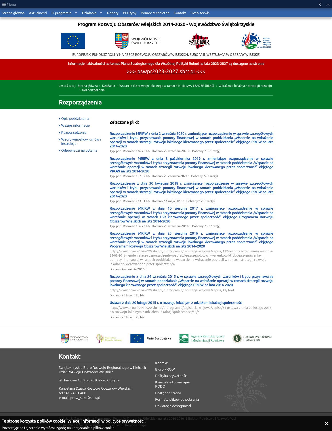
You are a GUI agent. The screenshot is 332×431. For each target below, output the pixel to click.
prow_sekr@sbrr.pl (85, 398)
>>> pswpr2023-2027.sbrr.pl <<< (166, 71)
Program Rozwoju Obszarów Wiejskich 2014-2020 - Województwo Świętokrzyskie (166, 24)
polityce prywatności (125, 421)
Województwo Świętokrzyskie (74, 338)
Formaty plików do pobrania (177, 399)
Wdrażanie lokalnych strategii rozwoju (245, 85)
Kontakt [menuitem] (180, 13)
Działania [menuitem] (89, 13)
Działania (108, 85)
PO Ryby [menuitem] (129, 13)
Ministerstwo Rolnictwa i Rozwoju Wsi (252, 338)
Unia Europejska (150, 338)
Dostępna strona (168, 393)
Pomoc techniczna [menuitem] (155, 13)
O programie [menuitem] (61, 13)
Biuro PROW (165, 369)
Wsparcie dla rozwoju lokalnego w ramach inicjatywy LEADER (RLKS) (166, 85)
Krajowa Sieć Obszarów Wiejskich (109, 338)
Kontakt (161, 363)
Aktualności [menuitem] (38, 13)
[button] (326, 423)
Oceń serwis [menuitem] (200, 13)
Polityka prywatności (171, 376)
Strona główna (88, 85)
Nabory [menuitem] (112, 13)
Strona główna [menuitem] (13, 13)
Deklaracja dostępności (173, 406)
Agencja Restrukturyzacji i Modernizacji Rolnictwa (201, 338)
